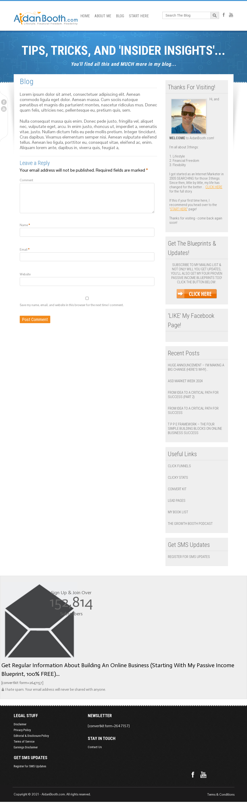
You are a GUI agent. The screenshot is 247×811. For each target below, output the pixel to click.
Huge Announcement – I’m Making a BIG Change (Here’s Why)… (197, 367)
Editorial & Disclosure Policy (26, 736)
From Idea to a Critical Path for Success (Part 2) (194, 394)
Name (20, 231)
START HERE (137, 16)
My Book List (179, 512)
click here (215, 187)
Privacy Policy (17, 730)
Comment (22, 180)
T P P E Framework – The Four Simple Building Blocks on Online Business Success (198, 428)
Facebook (4, 102)
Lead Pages (178, 500)
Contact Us (170, 724)
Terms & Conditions (225, 795)
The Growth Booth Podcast (191, 523)
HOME (83, 16)
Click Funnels (180, 466)
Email (20, 255)
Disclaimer (15, 724)
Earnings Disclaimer (21, 747)
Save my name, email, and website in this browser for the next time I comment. (67, 311)
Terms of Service (19, 741)
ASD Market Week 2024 (186, 381)
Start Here (180, 209)
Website (20, 280)
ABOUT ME (101, 16)
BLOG (118, 16)
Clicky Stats (179, 477)
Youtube (4, 109)
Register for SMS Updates (190, 557)
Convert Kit (178, 489)
